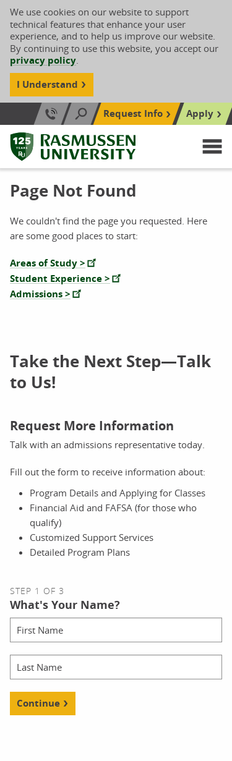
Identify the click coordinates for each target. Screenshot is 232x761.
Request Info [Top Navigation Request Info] (133, 113)
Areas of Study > (47, 263)
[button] (212, 146)
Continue (38, 703)
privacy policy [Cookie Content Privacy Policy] (43, 60)
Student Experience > (60, 278)
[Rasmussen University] (73, 146)
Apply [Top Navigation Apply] (199, 113)
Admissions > (40, 293)
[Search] (81, 114)
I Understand (47, 84)
